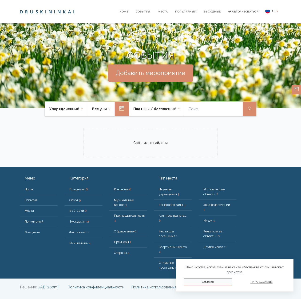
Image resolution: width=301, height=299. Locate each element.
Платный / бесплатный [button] (155, 109)
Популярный (185, 11)
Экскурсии (79, 221)
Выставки (78, 210)
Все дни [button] (100, 109)
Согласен (208, 281)
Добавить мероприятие (150, 72)
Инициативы (80, 243)
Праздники (78, 189)
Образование (125, 231)
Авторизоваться (243, 11)
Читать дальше (261, 281)
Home (123, 11)
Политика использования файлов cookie (167, 287)
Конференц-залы (172, 205)
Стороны (121, 253)
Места (163, 11)
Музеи (209, 220)
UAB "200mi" (48, 287)
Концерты (122, 189)
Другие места (215, 247)
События (143, 11)
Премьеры (122, 242)
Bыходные (212, 11)
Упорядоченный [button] (64, 109)
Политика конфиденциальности (95, 287)
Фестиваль (79, 232)
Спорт (75, 200)
